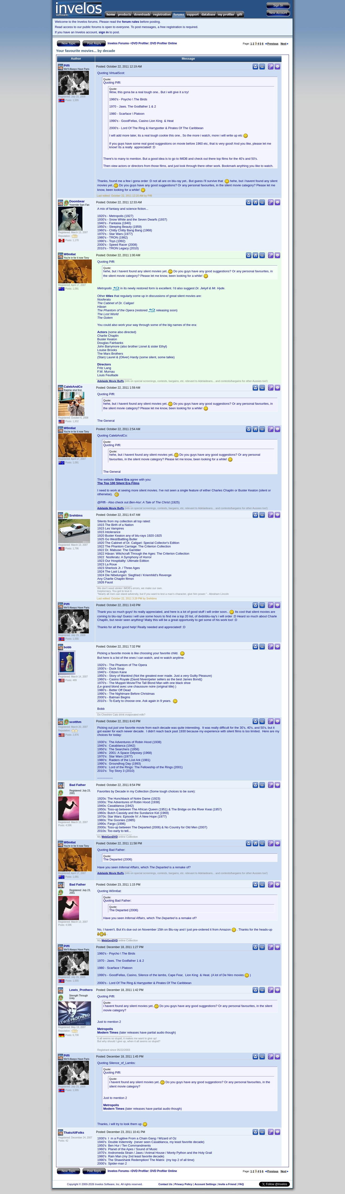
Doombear (77, 201)
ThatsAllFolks (74, 1132)
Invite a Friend (227, 1184)
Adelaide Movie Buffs (110, 381)
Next (284, 43)
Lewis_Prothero (81, 990)
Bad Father (77, 785)
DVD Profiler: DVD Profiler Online (154, 43)
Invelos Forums (118, 43)
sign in (104, 32)
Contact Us (165, 1184)
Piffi (67, 65)
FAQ (241, 1184)
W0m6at (70, 254)
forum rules (130, 21)
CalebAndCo (73, 386)
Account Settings (205, 1184)
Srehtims (76, 515)
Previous (271, 43)
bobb (67, 647)
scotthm (75, 722)
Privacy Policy (183, 1184)
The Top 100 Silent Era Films (118, 483)
